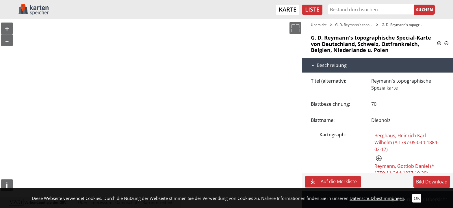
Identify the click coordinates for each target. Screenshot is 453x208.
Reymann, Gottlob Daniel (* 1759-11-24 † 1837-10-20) (404, 169)
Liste (312, 9)
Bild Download (432, 182)
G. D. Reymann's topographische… (355, 24)
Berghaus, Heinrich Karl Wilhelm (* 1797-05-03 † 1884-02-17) (406, 142)
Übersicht (318, 24)
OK (417, 198)
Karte (287, 9)
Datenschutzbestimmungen (377, 198)
